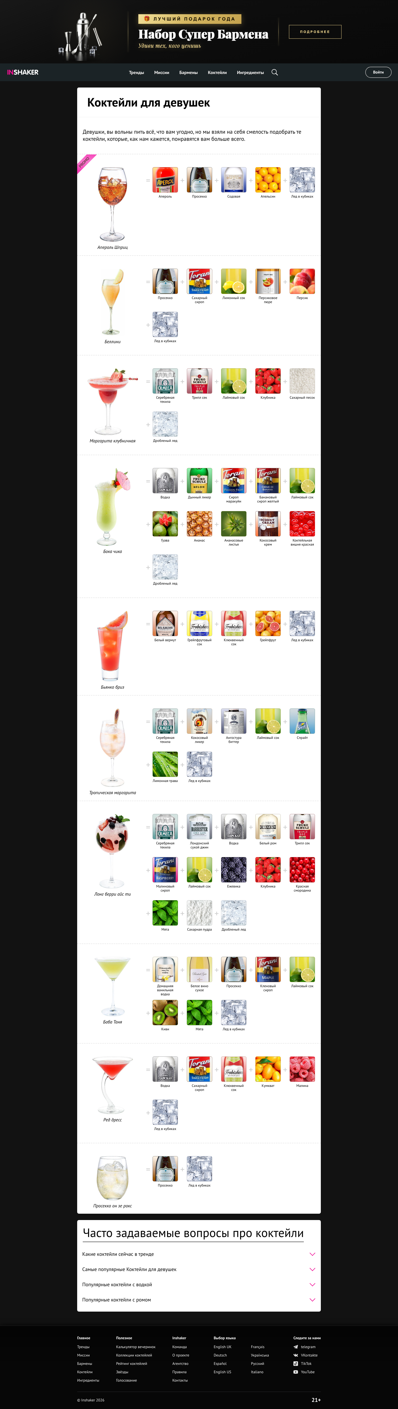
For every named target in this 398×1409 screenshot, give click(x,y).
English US (222, 1372)
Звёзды (122, 1372)
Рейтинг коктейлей (131, 1363)
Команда (179, 1347)
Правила (179, 1372)
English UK (222, 1347)
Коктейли (217, 72)
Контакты (180, 1380)
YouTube (304, 1372)
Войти (378, 72)
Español (220, 1363)
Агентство (180, 1363)
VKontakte (305, 1355)
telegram (304, 1347)
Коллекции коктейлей (134, 1355)
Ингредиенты (250, 72)
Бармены (188, 72)
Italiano (257, 1372)
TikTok (302, 1363)
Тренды (136, 72)
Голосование (126, 1380)
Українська (260, 1355)
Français (257, 1347)
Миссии (161, 72)
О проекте (180, 1355)
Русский (257, 1363)
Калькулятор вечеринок (135, 1347)
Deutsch (220, 1355)
